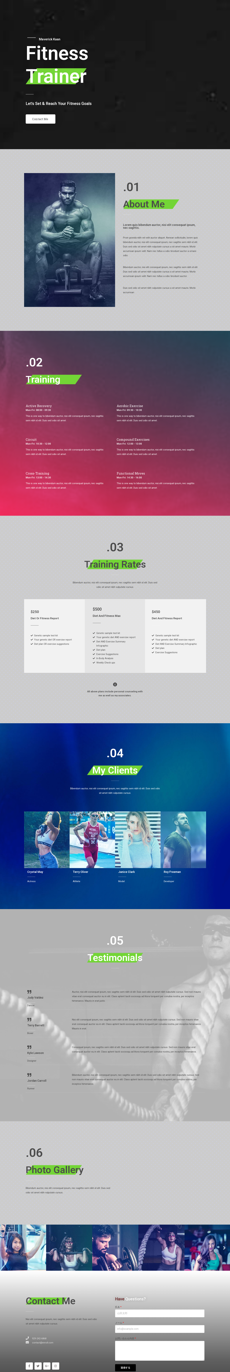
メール (118, 1324)
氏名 (117, 1309)
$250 (35, 611)
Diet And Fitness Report (167, 618)
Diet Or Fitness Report (45, 618)
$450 (156, 611)
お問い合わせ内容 (124, 1340)
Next (224, 1249)
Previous (5, 1249)
